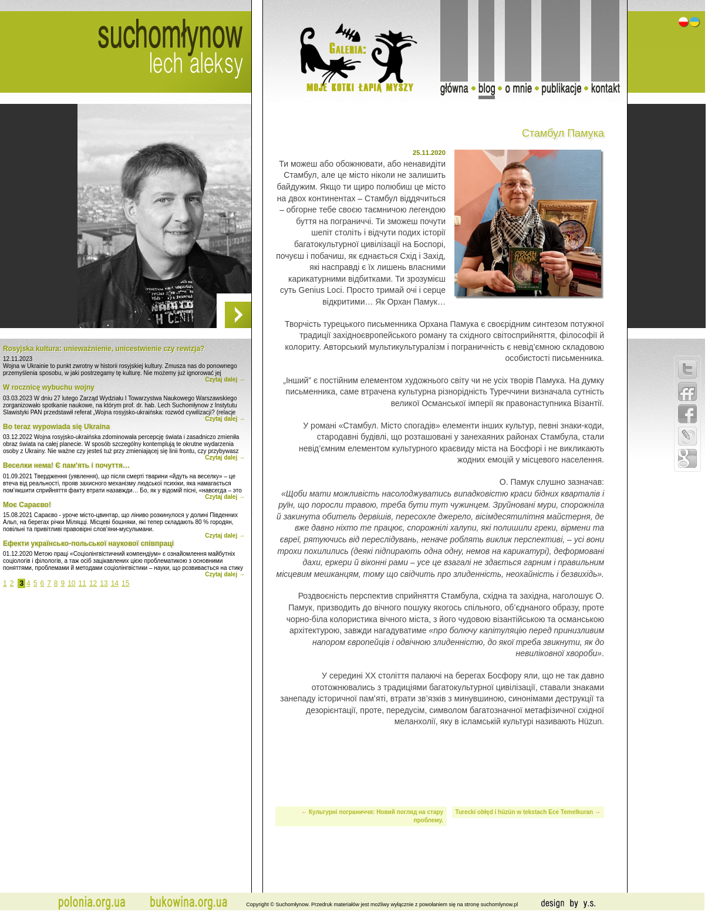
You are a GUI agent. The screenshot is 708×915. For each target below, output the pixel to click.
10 (71, 583)
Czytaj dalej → (225, 379)
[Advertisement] (439, 764)
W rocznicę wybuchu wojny (49, 387)
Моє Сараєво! (27, 505)
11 (82, 583)
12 (93, 583)
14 (115, 583)
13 (103, 583)
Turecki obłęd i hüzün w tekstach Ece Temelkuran (525, 812)
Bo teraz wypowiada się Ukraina (56, 427)
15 (125, 583)
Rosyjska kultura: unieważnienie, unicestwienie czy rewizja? (103, 349)
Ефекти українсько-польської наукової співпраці (88, 543)
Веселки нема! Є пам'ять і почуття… (66, 465)
